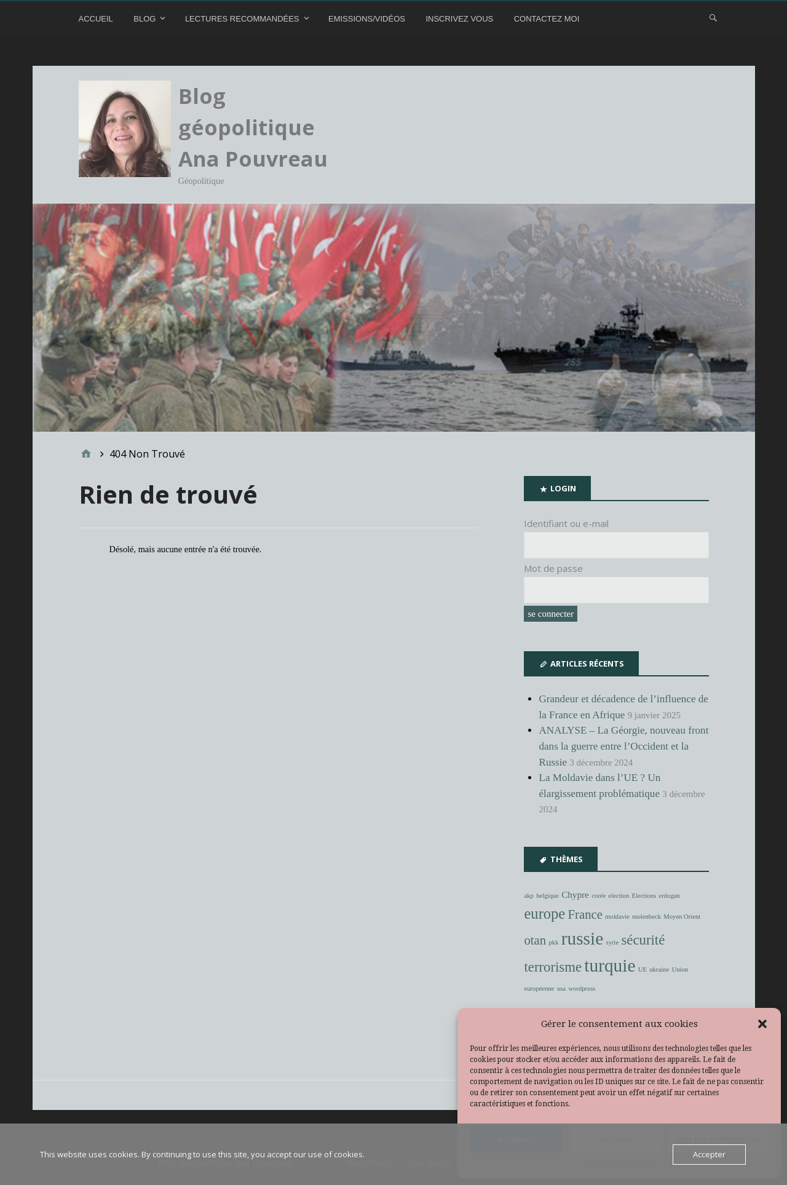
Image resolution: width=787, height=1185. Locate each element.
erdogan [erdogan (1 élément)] (668, 895)
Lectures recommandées (242, 18)
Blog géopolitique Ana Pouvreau (253, 127)
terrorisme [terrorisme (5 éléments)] (553, 967)
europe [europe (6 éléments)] (544, 913)
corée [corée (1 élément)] (598, 895)
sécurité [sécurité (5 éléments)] (643, 940)
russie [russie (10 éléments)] (582, 938)
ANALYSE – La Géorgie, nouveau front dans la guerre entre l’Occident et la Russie (623, 745)
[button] (762, 1024)
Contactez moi (547, 18)
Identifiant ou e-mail (566, 523)
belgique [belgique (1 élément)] (547, 895)
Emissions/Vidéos (366, 18)
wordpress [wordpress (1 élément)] (581, 988)
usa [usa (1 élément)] (561, 988)
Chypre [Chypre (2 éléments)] (575, 894)
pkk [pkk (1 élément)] (554, 942)
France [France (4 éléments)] (585, 914)
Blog (144, 18)
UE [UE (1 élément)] (642, 969)
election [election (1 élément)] (619, 895)
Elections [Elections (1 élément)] (644, 895)
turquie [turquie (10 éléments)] (609, 965)
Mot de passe (553, 568)
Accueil (96, 18)
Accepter (709, 1154)
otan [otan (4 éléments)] (535, 940)
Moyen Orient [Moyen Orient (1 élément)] (681, 916)
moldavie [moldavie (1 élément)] (617, 916)
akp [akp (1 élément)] (528, 895)
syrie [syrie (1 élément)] (612, 942)
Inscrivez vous (459, 18)
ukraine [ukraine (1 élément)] (659, 969)
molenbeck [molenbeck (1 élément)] (646, 916)
